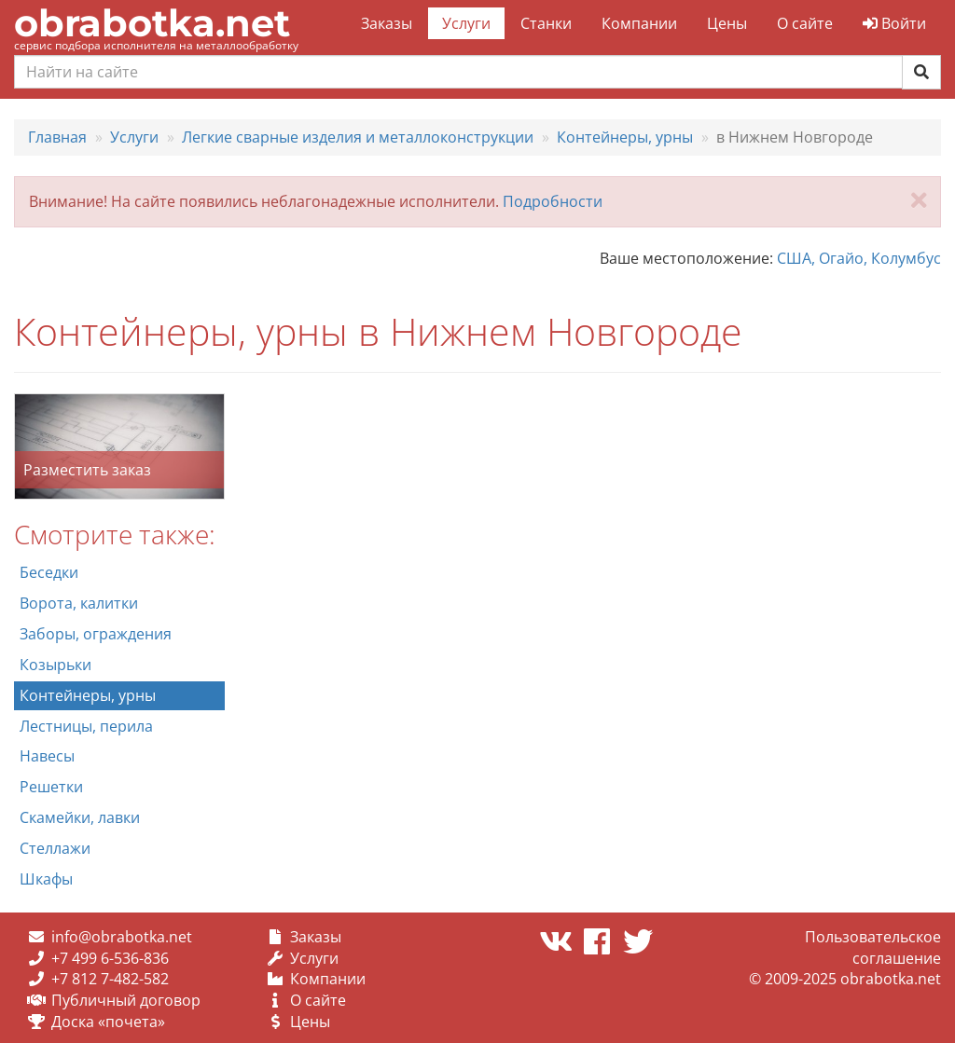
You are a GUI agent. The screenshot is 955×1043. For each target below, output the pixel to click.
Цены (727, 23)
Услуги (466, 23)
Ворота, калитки (79, 603)
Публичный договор (126, 1000)
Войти (894, 23)
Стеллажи (55, 848)
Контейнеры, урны (88, 695)
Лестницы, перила (86, 726)
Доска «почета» (108, 1021)
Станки (546, 23)
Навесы (47, 756)
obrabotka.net (152, 23)
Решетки (51, 786)
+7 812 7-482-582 (110, 978)
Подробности (552, 201)
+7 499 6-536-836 (110, 958)
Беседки (49, 572)
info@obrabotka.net (121, 936)
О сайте (805, 23)
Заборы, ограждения (96, 634)
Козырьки (55, 664)
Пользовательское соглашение (873, 947)
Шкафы (46, 879)
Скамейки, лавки (80, 817)
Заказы (386, 23)
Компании (639, 23)
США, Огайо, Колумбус (859, 258)
